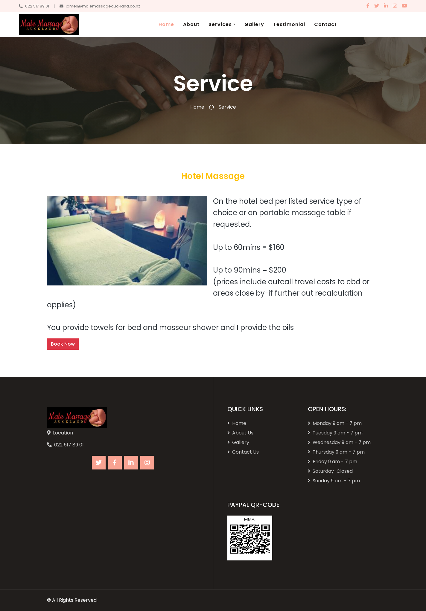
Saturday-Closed (330, 471)
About (191, 24)
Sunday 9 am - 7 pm (334, 480)
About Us (240, 432)
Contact (325, 24)
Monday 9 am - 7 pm (335, 423)
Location (63, 432)
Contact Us (243, 452)
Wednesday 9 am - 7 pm (339, 442)
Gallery (254, 24)
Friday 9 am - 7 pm (332, 461)
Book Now (63, 344)
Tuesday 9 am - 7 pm (335, 432)
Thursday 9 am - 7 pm (336, 452)
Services (220, 24)
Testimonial (289, 24)
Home (166, 24)
